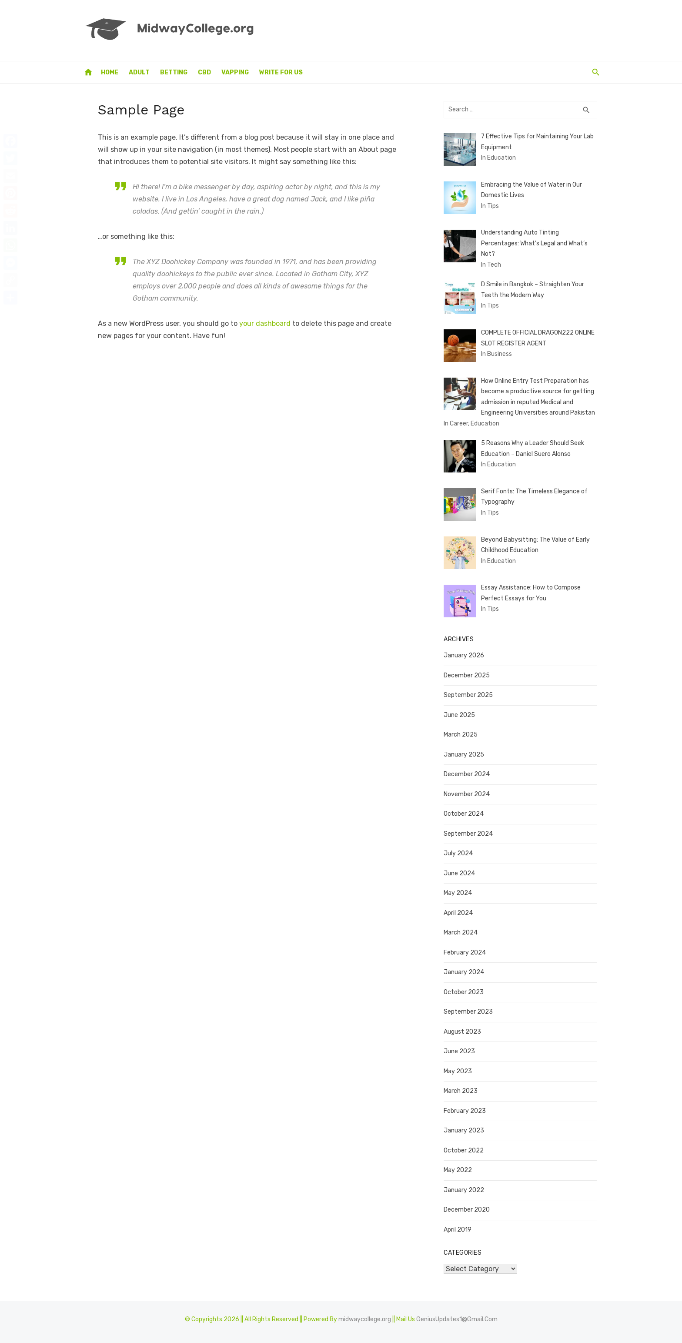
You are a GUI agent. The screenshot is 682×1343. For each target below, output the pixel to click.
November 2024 (468, 790)
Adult (139, 72)
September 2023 (470, 1008)
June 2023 (461, 1048)
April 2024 (460, 909)
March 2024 (462, 929)
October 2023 (465, 988)
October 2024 (465, 810)
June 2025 (461, 711)
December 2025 (468, 671)
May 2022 (459, 1166)
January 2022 (465, 1186)
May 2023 (459, 1067)
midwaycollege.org (364, 1315)
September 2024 (470, 830)
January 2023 (465, 1127)
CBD (204, 72)
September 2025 (470, 691)
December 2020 (468, 1206)
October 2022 (465, 1146)
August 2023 (464, 1028)
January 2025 (465, 750)
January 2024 (465, 968)
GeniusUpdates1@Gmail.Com (457, 1315)
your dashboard (260, 323)
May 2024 (459, 889)
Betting (173, 72)
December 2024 (468, 770)
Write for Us (281, 72)
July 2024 (460, 850)
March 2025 (462, 731)
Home (109, 72)
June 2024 (461, 869)
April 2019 (459, 1225)
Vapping (235, 72)
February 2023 (466, 1107)
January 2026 (465, 652)
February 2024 (466, 948)
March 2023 (462, 1087)
